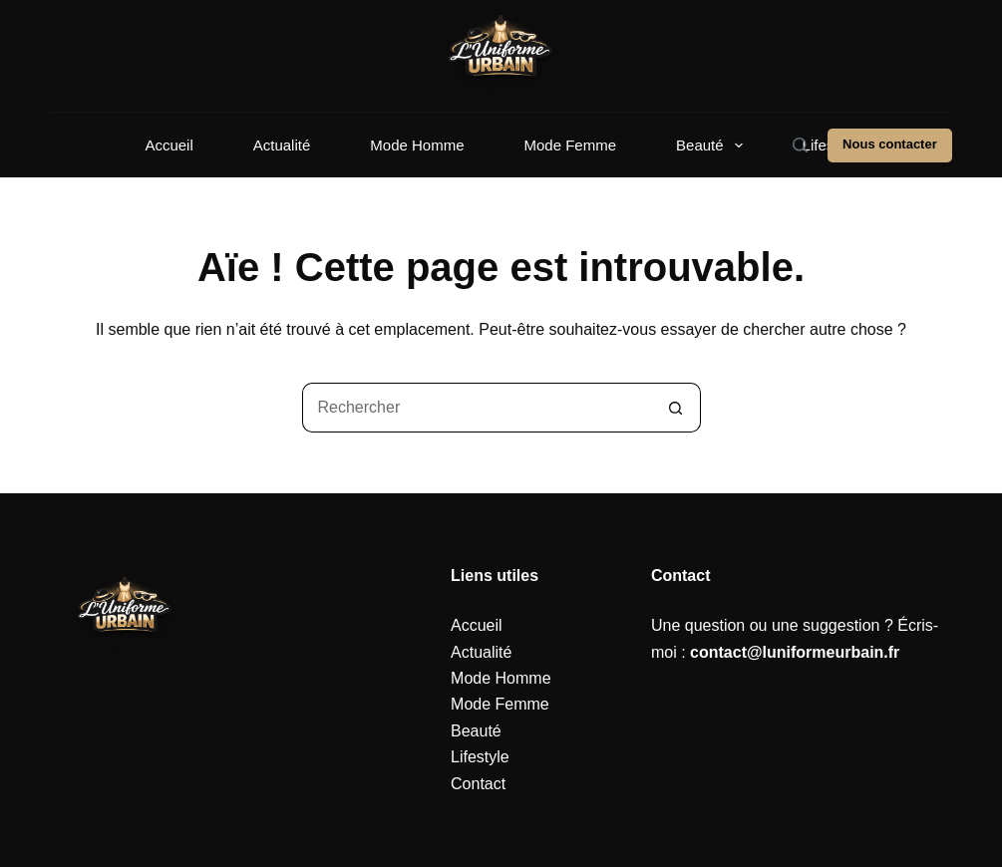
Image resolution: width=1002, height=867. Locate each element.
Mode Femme (570, 145)
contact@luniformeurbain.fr (794, 652)
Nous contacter (889, 144)
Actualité (282, 145)
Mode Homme (417, 145)
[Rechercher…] (476, 408)
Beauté (713, 145)
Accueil (168, 145)
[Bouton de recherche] (676, 408)
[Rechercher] (800, 145)
